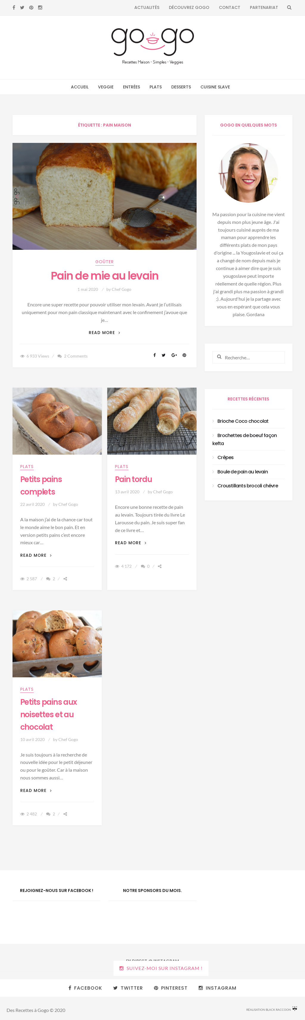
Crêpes (225, 457)
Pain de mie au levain (105, 275)
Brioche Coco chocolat (242, 421)
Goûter (104, 262)
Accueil (79, 87)
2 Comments (76, 355)
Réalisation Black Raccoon (271, 1008)
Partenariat (264, 7)
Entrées (131, 87)
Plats (156, 87)
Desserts (181, 87)
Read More (104, 333)
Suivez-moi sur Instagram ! (165, 968)
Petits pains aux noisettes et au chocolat (48, 714)
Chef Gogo (121, 289)
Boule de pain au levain (242, 471)
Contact (229, 7)
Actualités (146, 7)
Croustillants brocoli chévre (247, 485)
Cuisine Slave (215, 87)
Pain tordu (133, 479)
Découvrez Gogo (189, 7)
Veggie (105, 87)
